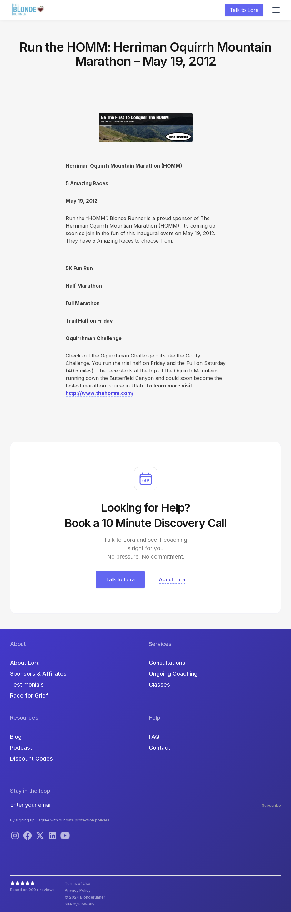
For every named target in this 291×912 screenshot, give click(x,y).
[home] (29, 10)
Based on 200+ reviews (32, 889)
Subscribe (271, 805)
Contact (159, 747)
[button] (274, 9)
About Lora (25, 662)
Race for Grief (29, 695)
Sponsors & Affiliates (38, 673)
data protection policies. (88, 820)
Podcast (21, 747)
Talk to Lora (244, 10)
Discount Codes (31, 758)
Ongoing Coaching (173, 673)
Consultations (167, 662)
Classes (159, 684)
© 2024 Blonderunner (85, 897)
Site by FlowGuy (79, 904)
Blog (16, 736)
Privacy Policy (78, 890)
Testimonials (27, 684)
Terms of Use (77, 883)
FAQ (154, 736)
